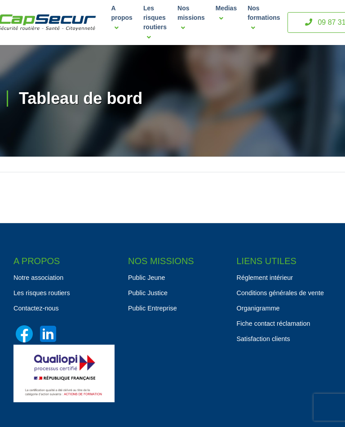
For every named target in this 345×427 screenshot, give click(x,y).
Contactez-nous (36, 308)
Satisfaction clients (263, 338)
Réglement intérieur (265, 277)
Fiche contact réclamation (273, 323)
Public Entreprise (152, 308)
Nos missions (191, 17)
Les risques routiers (155, 22)
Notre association (38, 277)
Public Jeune (146, 277)
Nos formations (264, 17)
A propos (121, 17)
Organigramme (258, 308)
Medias (226, 13)
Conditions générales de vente (280, 293)
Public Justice (148, 293)
